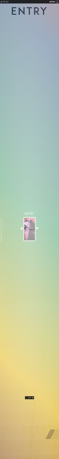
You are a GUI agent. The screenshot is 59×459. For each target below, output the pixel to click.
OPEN (29, 397)
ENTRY (52, 2)
